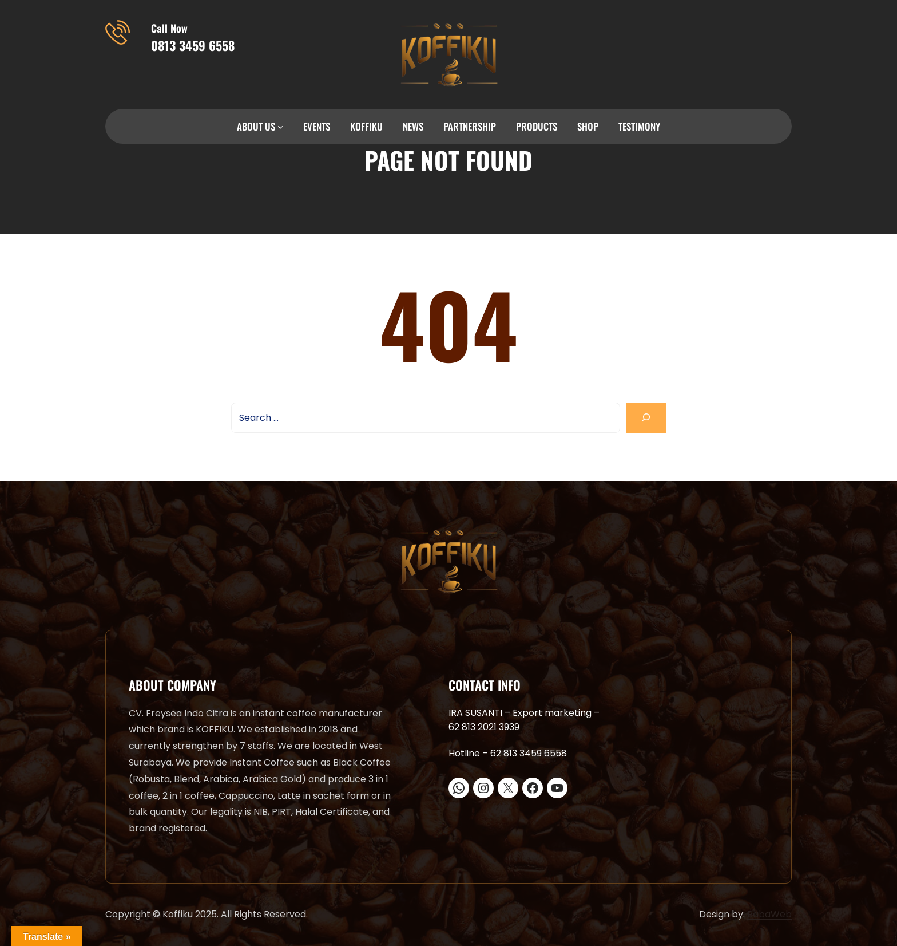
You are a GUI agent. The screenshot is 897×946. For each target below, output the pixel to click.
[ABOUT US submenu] (280, 126)
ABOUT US (256, 126)
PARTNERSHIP (469, 126)
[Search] (646, 418)
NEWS (413, 126)
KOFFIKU (366, 126)
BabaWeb (769, 914)
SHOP (587, 126)
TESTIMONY (639, 126)
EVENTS (316, 126)
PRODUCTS (536, 126)
